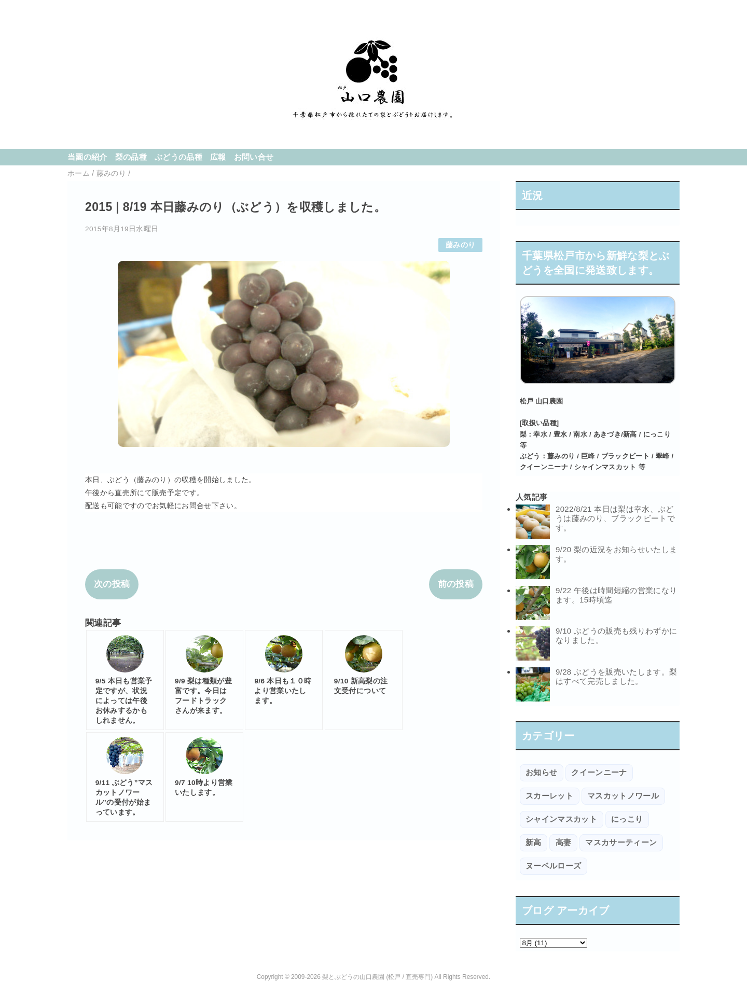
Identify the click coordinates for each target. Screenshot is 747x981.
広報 (218, 156)
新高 (533, 842)
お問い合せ (254, 156)
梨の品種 (131, 156)
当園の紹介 (87, 156)
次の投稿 (112, 584)
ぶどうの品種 (178, 156)
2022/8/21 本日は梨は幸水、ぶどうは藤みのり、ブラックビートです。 (615, 518)
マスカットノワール (623, 795)
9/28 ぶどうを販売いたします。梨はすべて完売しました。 (616, 676)
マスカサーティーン (621, 842)
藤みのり (460, 245)
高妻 (564, 842)
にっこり (627, 819)
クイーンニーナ (599, 772)
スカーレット (549, 795)
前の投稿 (456, 584)
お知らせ (541, 772)
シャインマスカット (561, 819)
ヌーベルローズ (553, 865)
